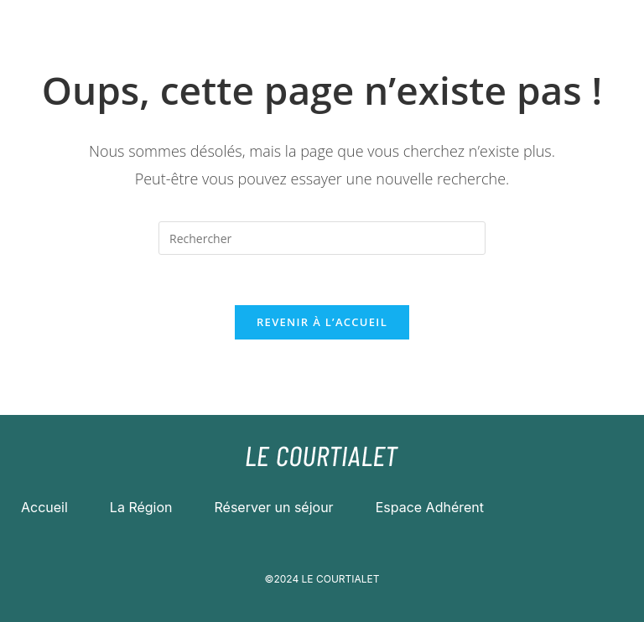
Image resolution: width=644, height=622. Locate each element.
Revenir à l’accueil (322, 321)
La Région (141, 507)
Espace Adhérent (430, 507)
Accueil (44, 507)
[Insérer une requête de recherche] (322, 238)
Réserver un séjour (274, 507)
